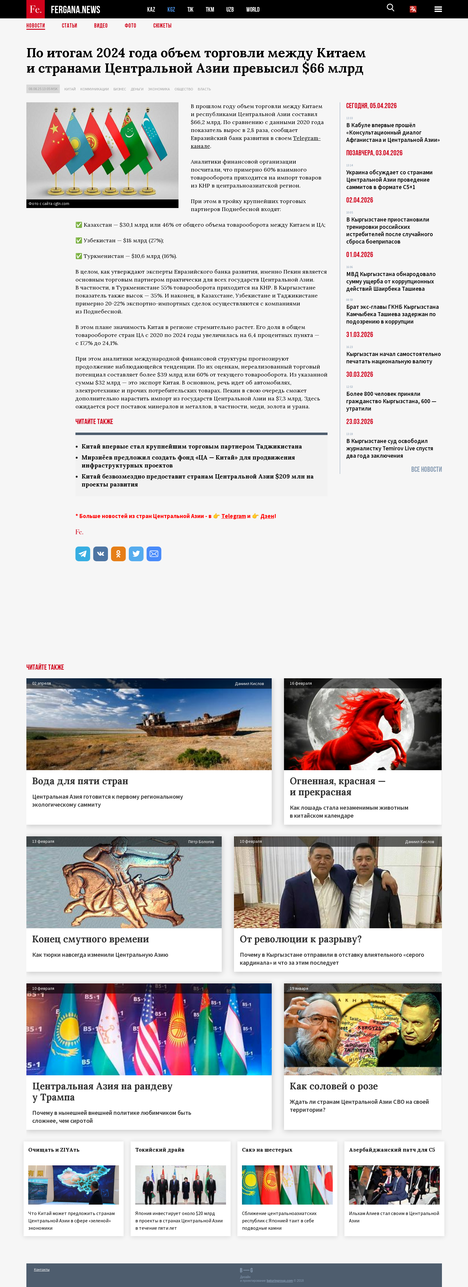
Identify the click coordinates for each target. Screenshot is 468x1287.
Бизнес (119, 89)
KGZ (171, 9)
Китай (70, 89)
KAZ (151, 9)
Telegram (233, 517)
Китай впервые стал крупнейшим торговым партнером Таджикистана (197, 446)
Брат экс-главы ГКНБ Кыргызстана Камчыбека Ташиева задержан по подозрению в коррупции (392, 314)
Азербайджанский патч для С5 (385, 1155)
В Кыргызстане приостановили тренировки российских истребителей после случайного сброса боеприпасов (389, 230)
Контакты (42, 1269)
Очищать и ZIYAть (56, 1151)
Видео (103, 26)
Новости (36, 26)
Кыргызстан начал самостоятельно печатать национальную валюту (393, 357)
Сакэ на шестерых (270, 1151)
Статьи (71, 26)
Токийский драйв (162, 1151)
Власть (204, 89)
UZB (232, 9)
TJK (191, 9)
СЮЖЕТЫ (166, 26)
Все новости (426, 469)
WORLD (255, 9)
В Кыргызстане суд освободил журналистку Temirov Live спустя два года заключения (389, 448)
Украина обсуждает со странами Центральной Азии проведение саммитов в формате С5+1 (389, 179)
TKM (211, 9)
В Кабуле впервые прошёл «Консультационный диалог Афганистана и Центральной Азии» (393, 132)
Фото (133, 26)
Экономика (159, 89)
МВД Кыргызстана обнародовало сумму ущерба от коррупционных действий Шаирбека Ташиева (391, 281)
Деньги (137, 89)
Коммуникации (94, 89)
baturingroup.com (280, 1280)
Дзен (267, 517)
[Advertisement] (234, 619)
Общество (184, 89)
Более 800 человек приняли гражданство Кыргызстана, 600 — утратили (391, 401)
